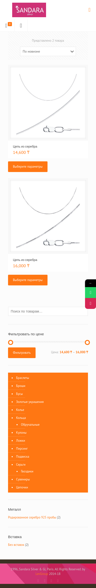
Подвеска (22, 457)
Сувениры (23, 479)
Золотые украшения (30, 402)
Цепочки (22, 487)
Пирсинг (22, 449)
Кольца (21, 418)
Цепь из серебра (25, 146)
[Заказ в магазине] (48, 51)
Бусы (19, 394)
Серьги (21, 465)
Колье (20, 410)
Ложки (20, 441)
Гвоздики (27, 471)
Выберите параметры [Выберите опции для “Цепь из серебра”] (28, 167)
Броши (20, 386)
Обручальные (30, 425)
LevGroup (42, 574)
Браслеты (22, 378)
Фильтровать (22, 353)
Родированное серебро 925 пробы (32, 517)
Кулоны (21, 433)
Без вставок (16, 545)
